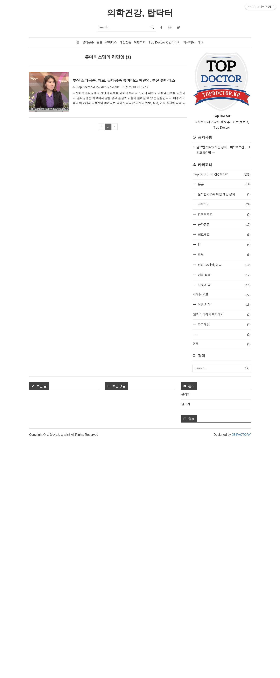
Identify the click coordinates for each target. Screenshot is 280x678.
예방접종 (125, 42)
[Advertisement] (221, 411)
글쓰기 (185, 641)
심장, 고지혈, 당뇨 (223, 265)
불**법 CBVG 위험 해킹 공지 (223, 194)
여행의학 (140, 42)
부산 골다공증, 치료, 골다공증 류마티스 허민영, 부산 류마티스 (124, 80)
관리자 (185, 631)
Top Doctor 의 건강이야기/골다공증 (97, 87)
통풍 (99, 42)
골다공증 (88, 42)
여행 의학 (223, 304)
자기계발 (223, 324)
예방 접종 (223, 275)
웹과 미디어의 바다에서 (221, 314)
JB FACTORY (241, 671)
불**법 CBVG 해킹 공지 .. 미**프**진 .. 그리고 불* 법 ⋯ (223, 150)
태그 (200, 42)
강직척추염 (223, 214)
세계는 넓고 (221, 295)
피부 (223, 254)
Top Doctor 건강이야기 (164, 42)
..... (221, 334)
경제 (221, 344)
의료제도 (189, 42)
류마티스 (111, 42)
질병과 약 (223, 285)
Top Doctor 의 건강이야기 (221, 174)
